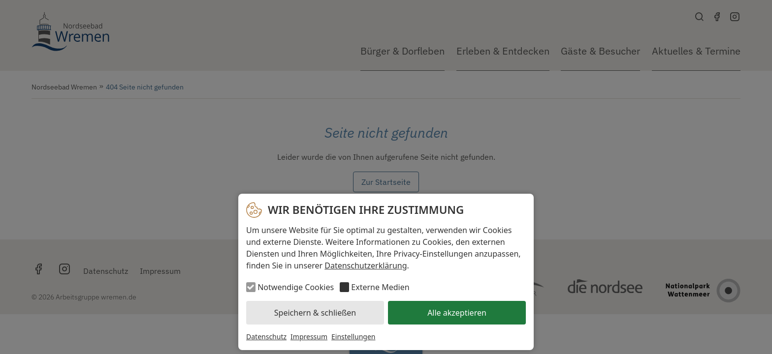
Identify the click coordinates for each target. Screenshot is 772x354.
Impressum (308, 336)
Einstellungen (353, 336)
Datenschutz (266, 336)
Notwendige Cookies (295, 287)
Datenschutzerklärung (365, 265)
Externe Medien (380, 287)
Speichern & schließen (315, 312)
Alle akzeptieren (456, 312)
